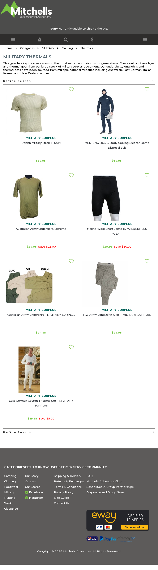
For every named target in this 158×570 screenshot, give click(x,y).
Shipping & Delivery (67, 476)
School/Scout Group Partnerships (110, 486)
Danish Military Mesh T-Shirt (41, 142)
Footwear (11, 486)
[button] (13, 39)
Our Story (31, 476)
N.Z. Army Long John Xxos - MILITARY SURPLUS (117, 314)
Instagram (36, 497)
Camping (10, 476)
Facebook (36, 492)
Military (9, 492)
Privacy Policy (63, 492)
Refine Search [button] (78, 80)
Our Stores (32, 486)
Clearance (11, 508)
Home (9, 48)
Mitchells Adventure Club (103, 481)
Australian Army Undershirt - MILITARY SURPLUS (41, 314)
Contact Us (61, 503)
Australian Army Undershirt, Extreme (41, 228)
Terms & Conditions (68, 486)
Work (8, 503)
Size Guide (61, 497)
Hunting (9, 497)
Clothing (67, 48)
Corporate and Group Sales (105, 492)
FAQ (89, 476)
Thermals (86, 48)
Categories (27, 48)
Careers (30, 481)
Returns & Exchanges (69, 481)
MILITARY (48, 48)
